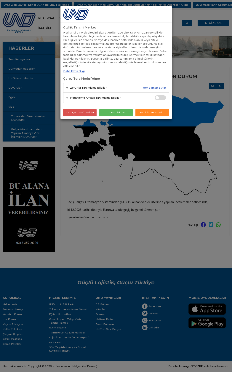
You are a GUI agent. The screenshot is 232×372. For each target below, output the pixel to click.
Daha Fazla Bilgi (74, 71)
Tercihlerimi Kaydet (152, 112)
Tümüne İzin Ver (116, 112)
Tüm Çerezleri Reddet (79, 112)
